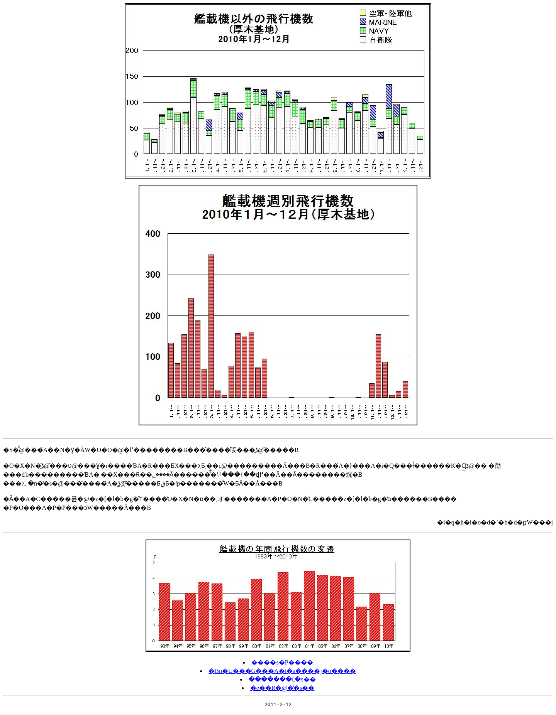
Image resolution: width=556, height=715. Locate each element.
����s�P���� (282, 662)
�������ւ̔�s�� (282, 679)
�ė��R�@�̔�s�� (282, 688)
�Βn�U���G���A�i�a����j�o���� (282, 671)
